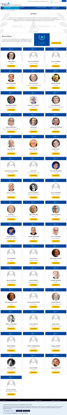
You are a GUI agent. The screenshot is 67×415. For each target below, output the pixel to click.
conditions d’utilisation (24, 413)
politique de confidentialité (12, 413)
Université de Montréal (5, 4)
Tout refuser (19, 410)
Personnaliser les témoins (9, 410)
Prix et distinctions (16, 5)
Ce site (52, 2)
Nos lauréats (7, 10)
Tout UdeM (56, 2)
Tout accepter (26, 410)
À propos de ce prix (56, 43)
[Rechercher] (60, 1)
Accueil (2, 10)
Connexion (47, 1)
